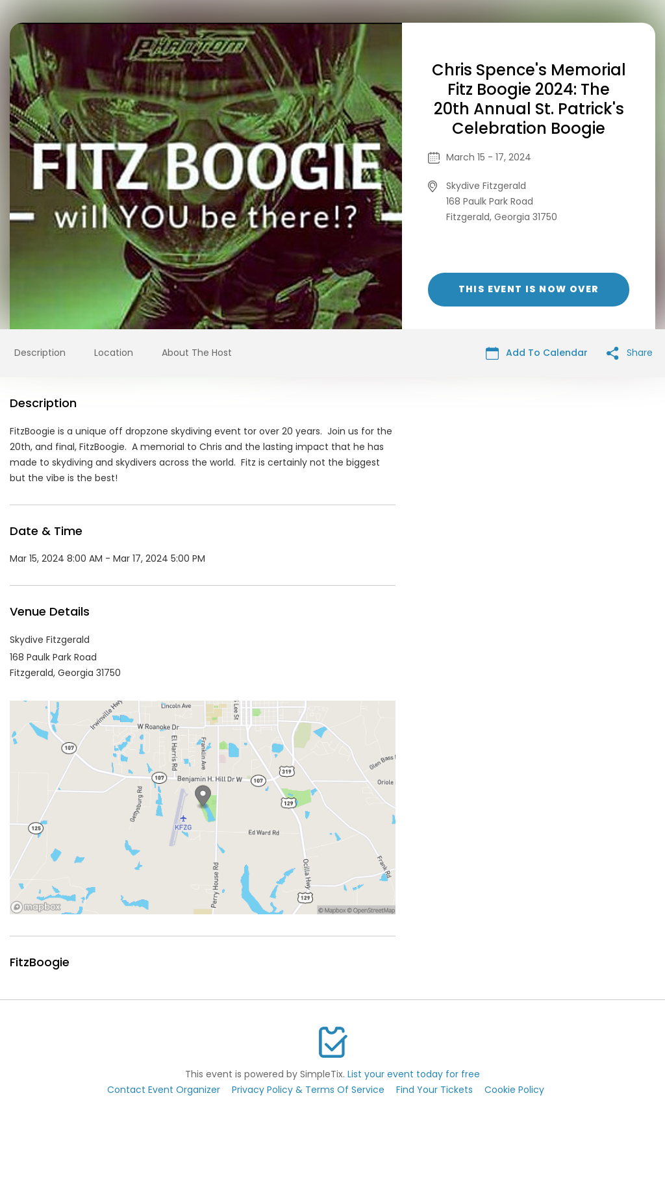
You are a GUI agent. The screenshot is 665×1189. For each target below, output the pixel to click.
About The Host (197, 352)
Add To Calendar (537, 353)
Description (40, 352)
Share (630, 353)
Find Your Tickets (434, 1089)
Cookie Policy (514, 1089)
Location (113, 352)
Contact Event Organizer (163, 1089)
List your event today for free (413, 1074)
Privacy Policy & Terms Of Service (308, 1089)
